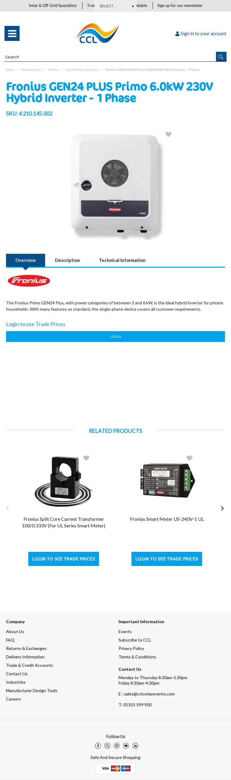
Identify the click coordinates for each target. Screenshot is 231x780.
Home (10, 70)
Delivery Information (25, 656)
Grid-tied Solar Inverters (82, 70)
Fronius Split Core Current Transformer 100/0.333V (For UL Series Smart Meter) (63, 522)
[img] (98, 746)
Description (67, 260)
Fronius (53, 70)
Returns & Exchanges (26, 648)
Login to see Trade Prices (63, 559)
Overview (25, 260)
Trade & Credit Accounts (29, 665)
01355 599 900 (135, 704)
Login (115, 336)
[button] (221, 57)
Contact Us (17, 673)
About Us (15, 631)
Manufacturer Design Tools (31, 690)
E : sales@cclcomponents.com (147, 693)
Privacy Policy (131, 648)
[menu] (12, 33)
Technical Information (122, 260)
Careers (13, 698)
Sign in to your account (200, 33)
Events (125, 631)
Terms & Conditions (137, 656)
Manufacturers (31, 70)
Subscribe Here (115, 6)
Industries (16, 682)
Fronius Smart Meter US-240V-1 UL (167, 519)
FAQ (10, 639)
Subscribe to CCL (135, 639)
